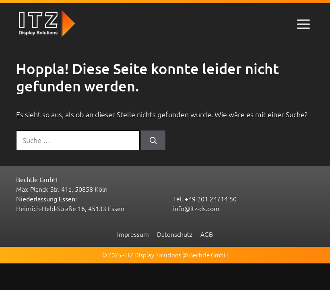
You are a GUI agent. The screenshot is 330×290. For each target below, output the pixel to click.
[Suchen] (153, 140)
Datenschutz (174, 234)
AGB (206, 234)
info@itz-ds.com (196, 208)
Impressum (133, 234)
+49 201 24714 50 (211, 198)
